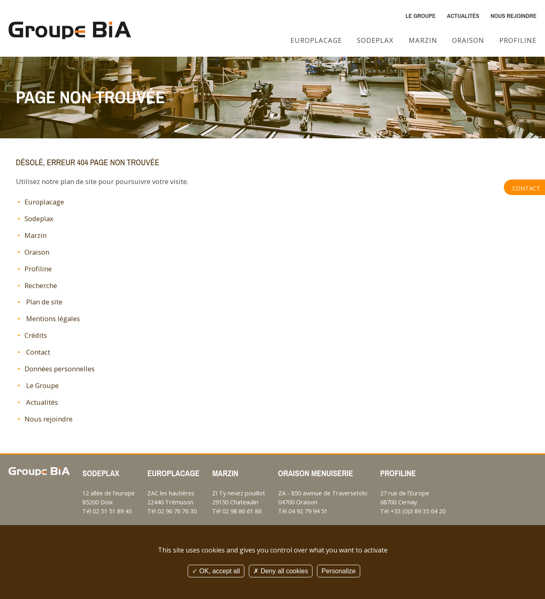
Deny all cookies (280, 571)
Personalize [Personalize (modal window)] (338, 571)
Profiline (517, 40)
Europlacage (316, 40)
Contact (526, 188)
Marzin (423, 40)
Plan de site (43, 301)
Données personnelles (59, 368)
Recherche (40, 285)
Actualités (463, 16)
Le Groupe (420, 16)
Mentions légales (52, 318)
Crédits (35, 335)
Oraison (468, 40)
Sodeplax (375, 40)
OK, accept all (216, 571)
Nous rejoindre (513, 16)
